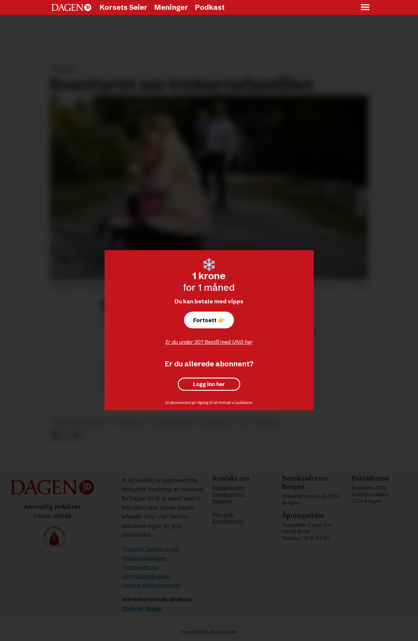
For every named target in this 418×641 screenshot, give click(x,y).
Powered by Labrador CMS (209, 632)
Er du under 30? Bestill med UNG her (209, 342)
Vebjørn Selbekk (52, 516)
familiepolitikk (175, 422)
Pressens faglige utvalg (150, 548)
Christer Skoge (142, 608)
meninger (267, 422)
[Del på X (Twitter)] (65, 435)
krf (242, 422)
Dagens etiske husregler (151, 585)
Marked (221, 501)
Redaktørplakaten (144, 558)
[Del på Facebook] (55, 435)
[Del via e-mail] (76, 435)
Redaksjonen (228, 488)
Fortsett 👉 (209, 320)
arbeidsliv (216, 422)
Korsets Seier (123, 7)
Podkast (210, 7)
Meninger (171, 7)
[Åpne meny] (365, 7)
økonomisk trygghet (80, 422)
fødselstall (131, 422)
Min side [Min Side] (223, 514)
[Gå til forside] (71, 7)
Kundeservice (229, 494)
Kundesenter (228, 521)
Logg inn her (209, 384)
